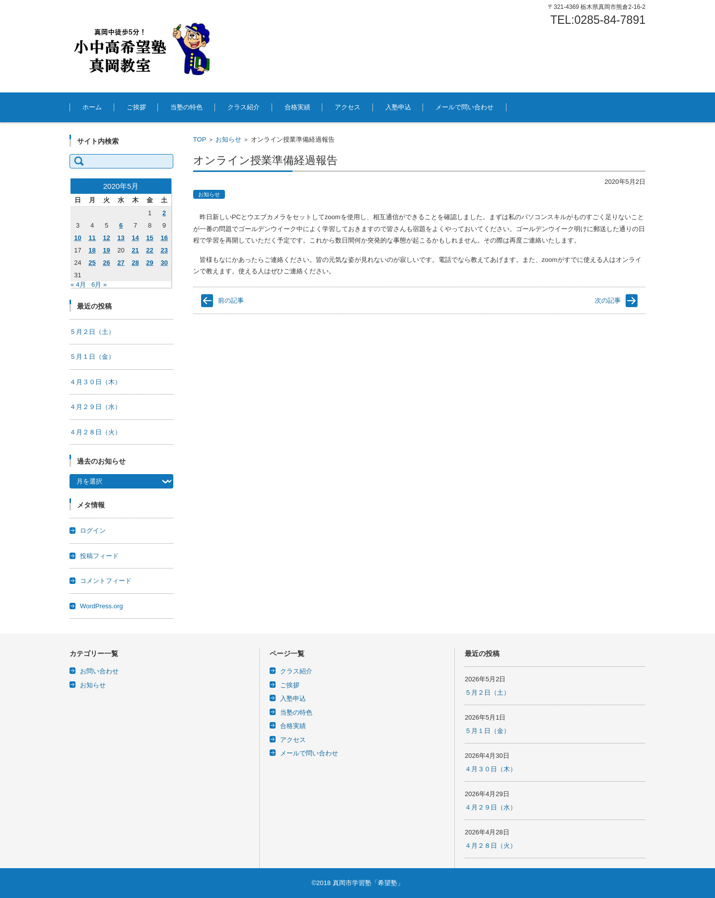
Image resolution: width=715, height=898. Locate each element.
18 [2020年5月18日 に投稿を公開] (91, 250)
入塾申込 (398, 107)
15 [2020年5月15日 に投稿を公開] (149, 238)
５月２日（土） (92, 331)
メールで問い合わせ (464, 107)
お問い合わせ (99, 671)
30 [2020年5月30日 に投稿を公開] (163, 262)
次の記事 (608, 300)
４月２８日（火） (95, 432)
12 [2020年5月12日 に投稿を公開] (106, 238)
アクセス (347, 107)
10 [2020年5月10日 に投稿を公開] (77, 238)
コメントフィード (106, 580)
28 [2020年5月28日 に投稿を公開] (135, 262)
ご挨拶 (136, 107)
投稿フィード (99, 556)
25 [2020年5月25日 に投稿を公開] (91, 262)
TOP (200, 139)
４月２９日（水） (95, 406)
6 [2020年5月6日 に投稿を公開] (121, 225)
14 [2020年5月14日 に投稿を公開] (135, 238)
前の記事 (231, 300)
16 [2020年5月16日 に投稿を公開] (163, 238)
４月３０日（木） (95, 382)
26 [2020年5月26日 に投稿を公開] (106, 262)
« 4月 (78, 284)
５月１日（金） (92, 356)
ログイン (93, 530)
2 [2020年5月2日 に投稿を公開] (164, 213)
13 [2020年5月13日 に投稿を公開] (120, 238)
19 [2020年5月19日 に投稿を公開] (106, 250)
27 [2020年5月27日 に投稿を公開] (120, 262)
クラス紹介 (243, 107)
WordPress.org (101, 606)
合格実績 (297, 107)
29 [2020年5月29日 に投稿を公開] (149, 262)
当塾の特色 (186, 107)
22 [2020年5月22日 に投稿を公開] (149, 250)
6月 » (99, 284)
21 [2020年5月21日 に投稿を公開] (135, 250)
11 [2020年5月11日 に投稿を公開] (91, 238)
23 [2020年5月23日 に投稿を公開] (163, 250)
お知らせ (228, 139)
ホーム (92, 107)
